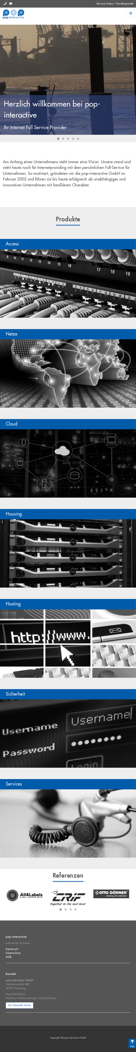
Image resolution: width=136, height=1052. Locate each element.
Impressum (12, 949)
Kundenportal (125, 3)
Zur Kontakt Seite (19, 1005)
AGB (8, 957)
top (132, 1043)
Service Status (104, 3)
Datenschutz (13, 953)
